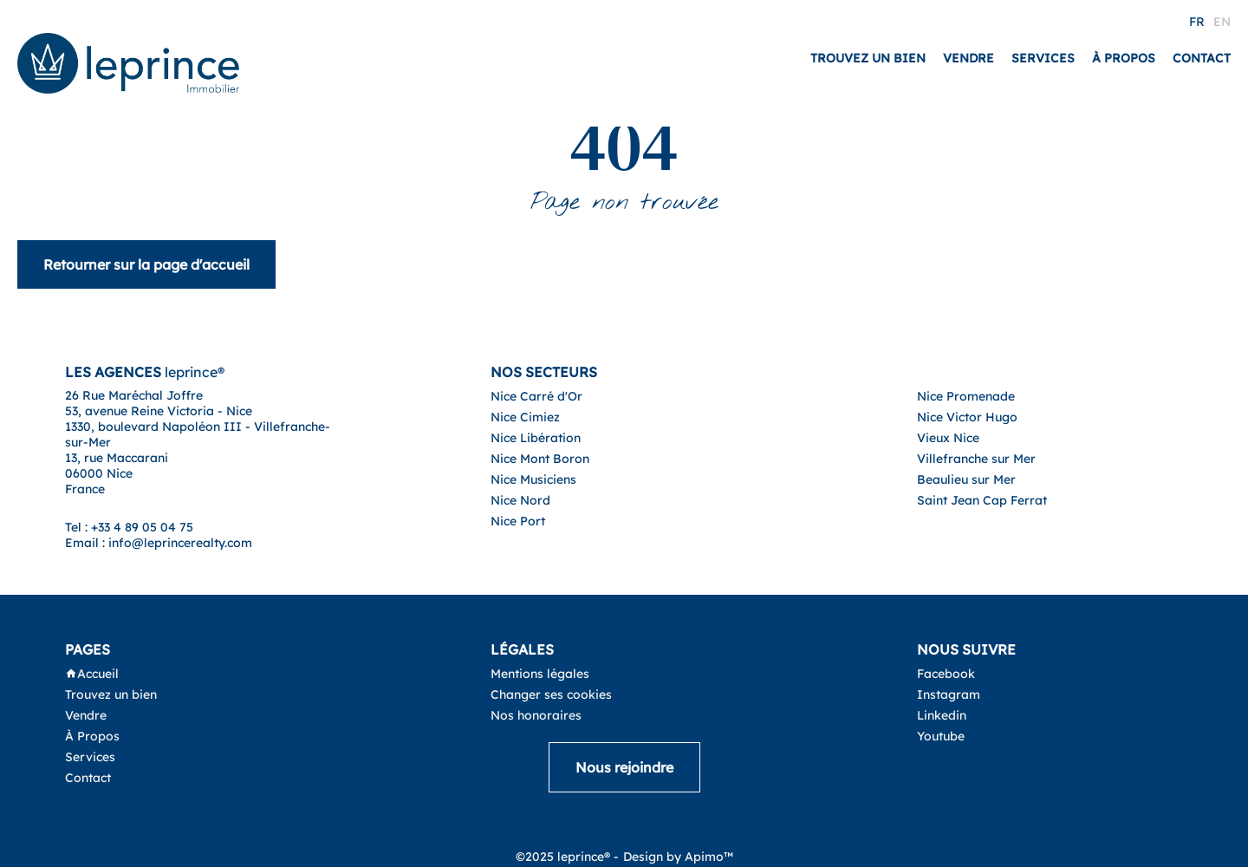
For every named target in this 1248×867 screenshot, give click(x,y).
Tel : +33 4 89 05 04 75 (129, 527)
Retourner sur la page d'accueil (146, 264)
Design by (678, 856)
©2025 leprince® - (567, 856)
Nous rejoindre (624, 767)
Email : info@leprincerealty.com (158, 543)
